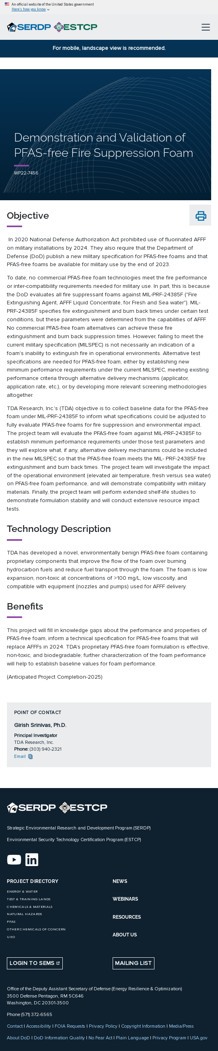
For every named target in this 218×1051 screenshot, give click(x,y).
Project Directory (32, 881)
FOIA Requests (70, 1026)
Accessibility (38, 1026)
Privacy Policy (103, 1026)
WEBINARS (125, 899)
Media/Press (181, 1026)
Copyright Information (143, 1026)
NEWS (120, 881)
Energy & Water (22, 891)
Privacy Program (169, 1038)
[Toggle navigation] (206, 26)
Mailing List (133, 963)
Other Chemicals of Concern (36, 929)
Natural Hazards (24, 914)
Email (24, 756)
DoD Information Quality (59, 1038)
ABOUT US (125, 935)
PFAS (11, 922)
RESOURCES (127, 917)
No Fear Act (100, 1038)
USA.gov (199, 1038)
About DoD (18, 1038)
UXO (11, 937)
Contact (15, 1026)
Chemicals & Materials (29, 907)
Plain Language (132, 1038)
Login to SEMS (35, 963)
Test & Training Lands (28, 899)
